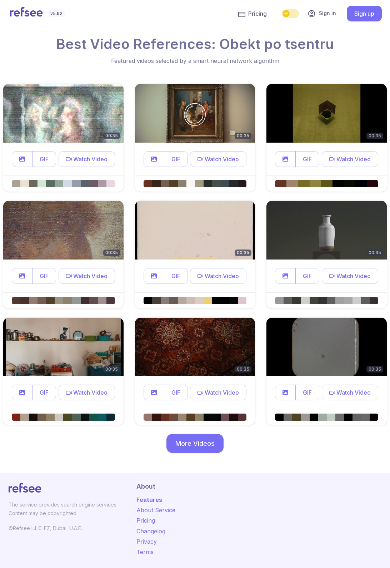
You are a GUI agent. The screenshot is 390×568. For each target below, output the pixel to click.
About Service (155, 510)
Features (149, 499)
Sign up (364, 13)
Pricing (252, 14)
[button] (22, 159)
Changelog (150, 531)
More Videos (195, 443)
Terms (145, 551)
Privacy (146, 541)
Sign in (322, 13)
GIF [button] (44, 159)
